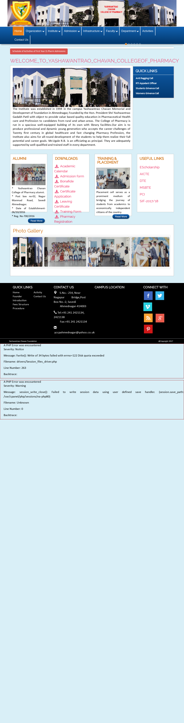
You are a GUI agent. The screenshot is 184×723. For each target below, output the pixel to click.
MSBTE (145, 187)
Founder (17, 296)
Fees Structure (21, 304)
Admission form (72, 176)
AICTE (144, 174)
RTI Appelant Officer (146, 83)
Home (16, 292)
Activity (38, 292)
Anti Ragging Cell (144, 78)
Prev (17, 252)
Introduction (19, 300)
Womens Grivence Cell (147, 93)
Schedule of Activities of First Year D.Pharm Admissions (38, 51)
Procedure (18, 308)
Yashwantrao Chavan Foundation (23, 341)
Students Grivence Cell (147, 88)
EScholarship (150, 167)
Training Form (70, 211)
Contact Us (40, 296)
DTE (143, 181)
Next (166, 252)
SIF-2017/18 (149, 201)
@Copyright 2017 (165, 341)
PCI (142, 194)
